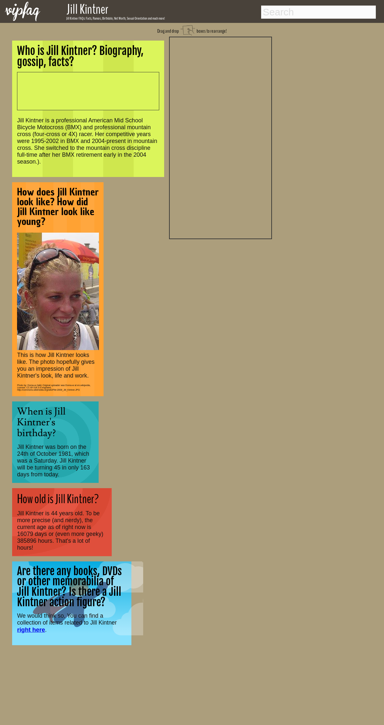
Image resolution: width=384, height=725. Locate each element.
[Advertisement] (220, 137)
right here (31, 629)
